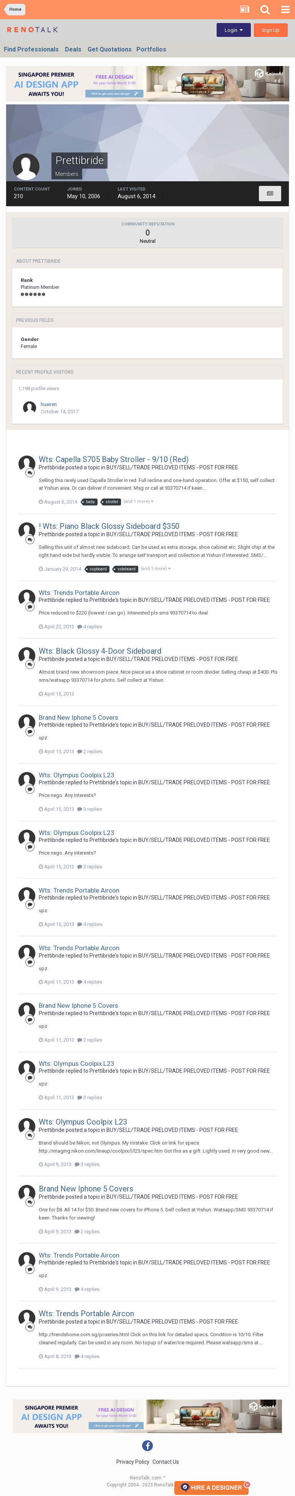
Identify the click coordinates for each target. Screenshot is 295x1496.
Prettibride (52, 467)
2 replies (89, 751)
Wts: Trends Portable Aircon (79, 592)
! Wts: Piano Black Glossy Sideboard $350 (109, 526)
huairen (49, 404)
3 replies (89, 809)
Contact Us (165, 1462)
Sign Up (271, 30)
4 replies (89, 627)
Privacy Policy (132, 1462)
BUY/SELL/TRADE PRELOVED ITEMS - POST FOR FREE (172, 467)
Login (234, 30)
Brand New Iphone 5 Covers (78, 717)
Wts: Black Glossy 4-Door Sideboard (100, 651)
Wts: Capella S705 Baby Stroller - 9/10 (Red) (114, 459)
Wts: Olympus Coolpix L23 (76, 775)
